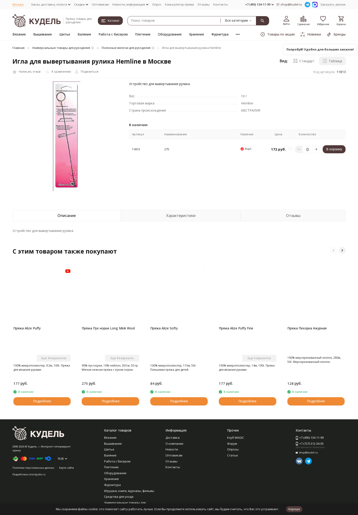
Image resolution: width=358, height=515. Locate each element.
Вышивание (42, 34)
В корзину (334, 149)
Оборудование (170, 34)
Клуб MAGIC (235, 437)
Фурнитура (220, 34)
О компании (174, 443)
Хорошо (294, 509)
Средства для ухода (118, 496)
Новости (171, 449)
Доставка (172, 437)
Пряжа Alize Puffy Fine (236, 328)
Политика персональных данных (33, 467)
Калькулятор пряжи (179, 4)
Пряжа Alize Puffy (27, 328)
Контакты (220, 4)
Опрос (156, 4)
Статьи (232, 455)
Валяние (84, 34)
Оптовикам (100, 4)
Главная (18, 48)
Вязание (19, 34)
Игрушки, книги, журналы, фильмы (129, 491)
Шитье (64, 34)
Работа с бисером (113, 34)
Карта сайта (66, 467)
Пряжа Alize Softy (164, 328)
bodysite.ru (38, 474)
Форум (232, 443)
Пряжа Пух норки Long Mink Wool (108, 328)
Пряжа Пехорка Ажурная (307, 328)
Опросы (233, 449)
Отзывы (204, 4)
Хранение (196, 34)
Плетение (142, 34)
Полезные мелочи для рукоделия (126, 48)
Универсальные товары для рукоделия (61, 48)
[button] (333, 250)
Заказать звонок (333, 4)
